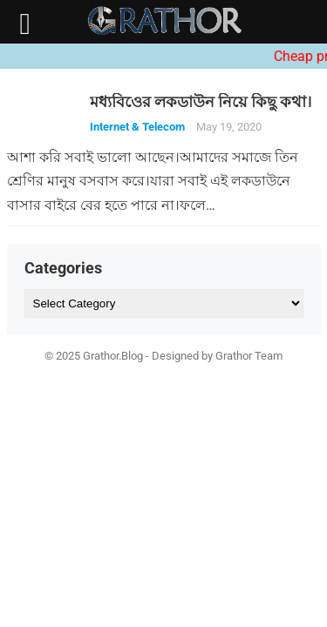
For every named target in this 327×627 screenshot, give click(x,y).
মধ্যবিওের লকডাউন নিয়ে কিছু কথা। (200, 102)
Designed (175, 355)
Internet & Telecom (137, 126)
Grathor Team (249, 355)
